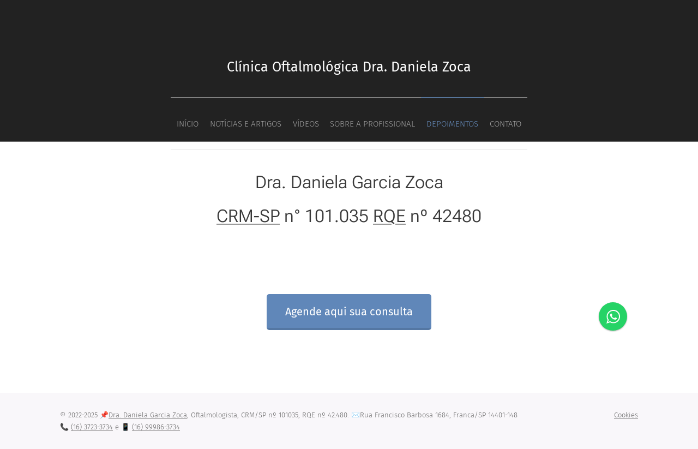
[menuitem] (300, 119)
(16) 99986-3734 (156, 427)
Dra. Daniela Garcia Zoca (148, 415)
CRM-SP (248, 215)
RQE (389, 215)
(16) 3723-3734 (92, 427)
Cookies (626, 415)
